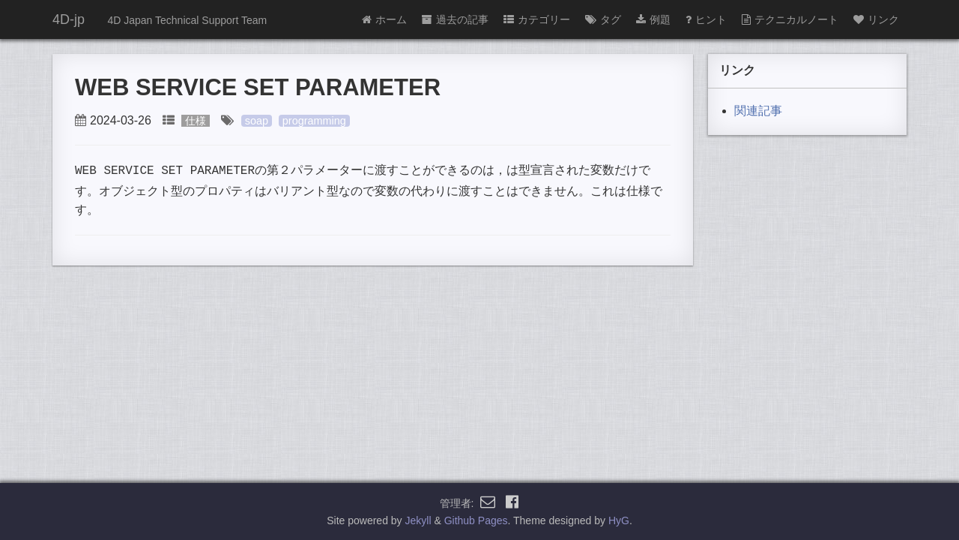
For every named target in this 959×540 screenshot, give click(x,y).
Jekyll (418, 520)
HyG (618, 520)
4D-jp (68, 19)
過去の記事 (455, 20)
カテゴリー (536, 20)
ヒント (706, 20)
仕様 (195, 121)
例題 (653, 20)
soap (256, 121)
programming (314, 121)
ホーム (384, 20)
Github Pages (476, 520)
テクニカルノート (790, 20)
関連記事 (758, 110)
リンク (876, 20)
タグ (603, 20)
